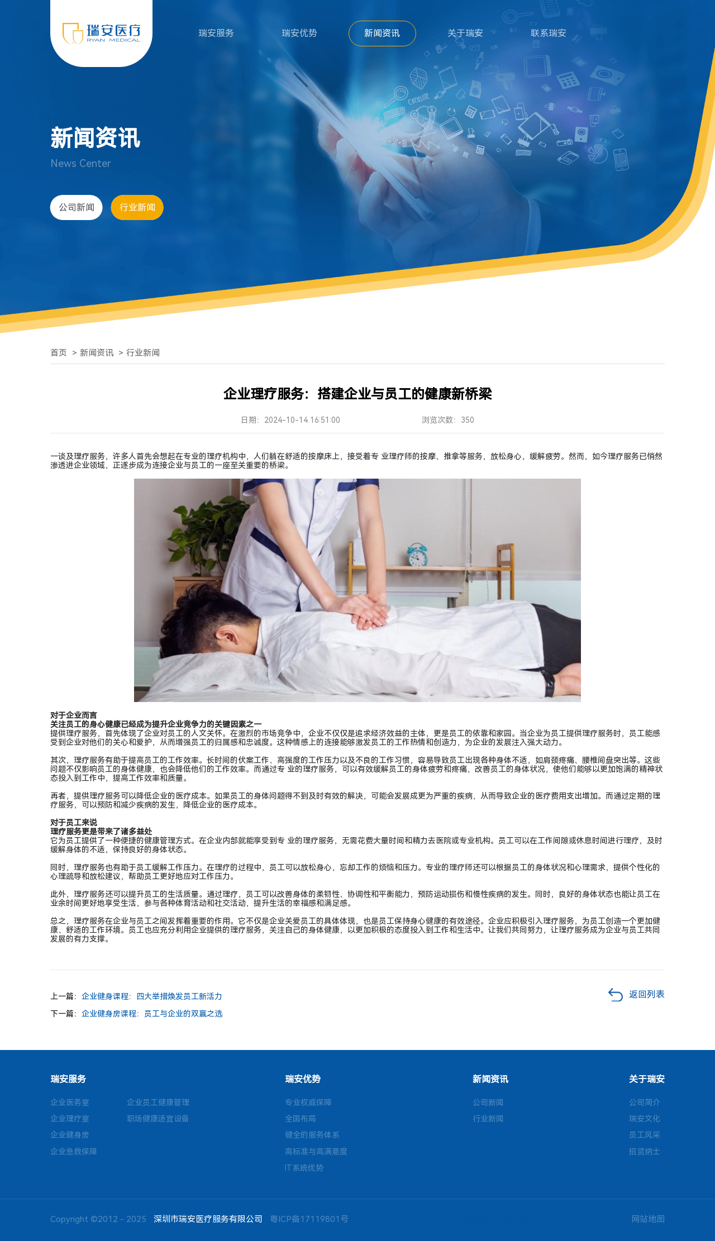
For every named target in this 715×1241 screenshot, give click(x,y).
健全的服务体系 (312, 1134)
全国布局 (300, 1118)
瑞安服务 (216, 33)
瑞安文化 (644, 1118)
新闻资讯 (382, 33)
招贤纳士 (644, 1151)
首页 (58, 353)
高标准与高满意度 (316, 1151)
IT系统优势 (304, 1167)
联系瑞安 (548, 33)
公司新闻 (76, 207)
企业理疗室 (69, 1118)
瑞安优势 (299, 33)
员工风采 (644, 1134)
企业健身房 (69, 1134)
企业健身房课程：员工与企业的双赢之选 (152, 1013)
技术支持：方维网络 (490, 1219)
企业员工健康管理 (158, 1102)
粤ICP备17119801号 (309, 1219)
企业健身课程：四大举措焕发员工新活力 (152, 996)
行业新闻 (137, 207)
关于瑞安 (465, 33)
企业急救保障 (73, 1151)
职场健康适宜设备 (158, 1118)
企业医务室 (69, 1102)
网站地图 (648, 1219)
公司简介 (644, 1102)
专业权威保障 (308, 1102)
